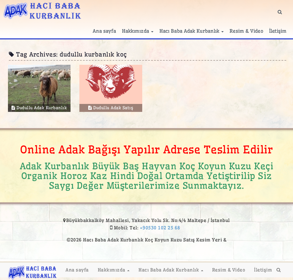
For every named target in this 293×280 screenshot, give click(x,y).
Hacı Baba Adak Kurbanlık (191, 31)
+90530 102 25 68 (160, 228)
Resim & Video (246, 31)
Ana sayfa (104, 31)
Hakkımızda (137, 31)
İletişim (278, 31)
